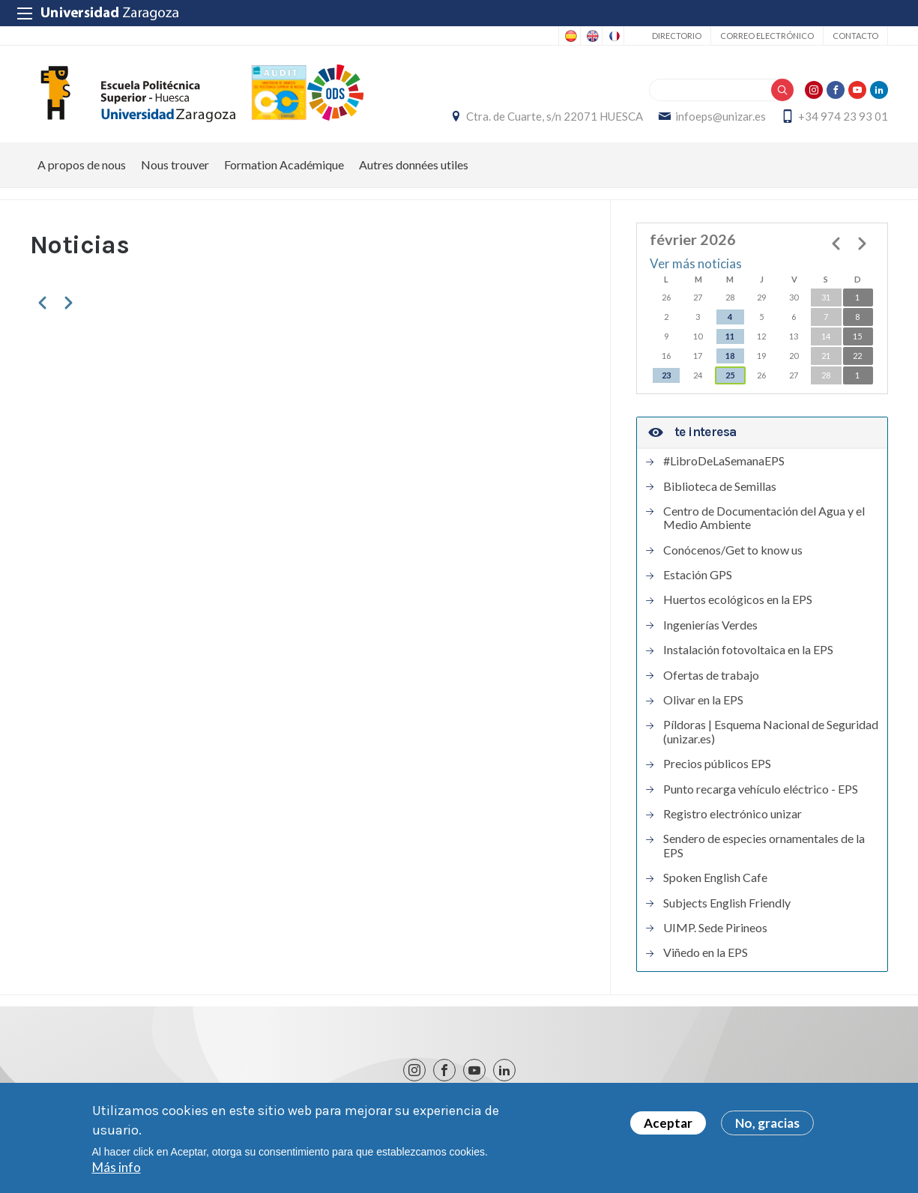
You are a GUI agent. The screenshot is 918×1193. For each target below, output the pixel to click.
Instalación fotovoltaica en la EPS (748, 649)
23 (666, 375)
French (613, 36)
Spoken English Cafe (715, 877)
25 (729, 375)
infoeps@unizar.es (720, 116)
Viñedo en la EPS (705, 952)
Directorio (676, 35)
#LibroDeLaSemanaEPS (724, 461)
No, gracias (767, 1125)
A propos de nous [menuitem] (81, 164)
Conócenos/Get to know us (733, 550)
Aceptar (668, 1125)
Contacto (855, 35)
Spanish (569, 36)
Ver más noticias (696, 263)
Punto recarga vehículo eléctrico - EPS (760, 789)
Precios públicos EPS (717, 763)
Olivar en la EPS (703, 700)
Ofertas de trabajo (711, 675)
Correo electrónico (767, 35)
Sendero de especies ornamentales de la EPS (764, 845)
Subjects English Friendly (727, 903)
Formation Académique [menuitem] (284, 164)
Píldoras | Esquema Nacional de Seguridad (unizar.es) (770, 731)
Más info (116, 1169)
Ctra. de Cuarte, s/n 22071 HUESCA (554, 116)
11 (729, 336)
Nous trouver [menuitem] (175, 164)
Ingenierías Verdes (710, 625)
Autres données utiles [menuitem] (413, 164)
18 (729, 355)
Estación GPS (697, 575)
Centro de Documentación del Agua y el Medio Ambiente (764, 517)
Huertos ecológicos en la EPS (737, 599)
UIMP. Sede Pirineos (715, 927)
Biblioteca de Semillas (719, 486)
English (591, 36)
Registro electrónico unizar (732, 814)
